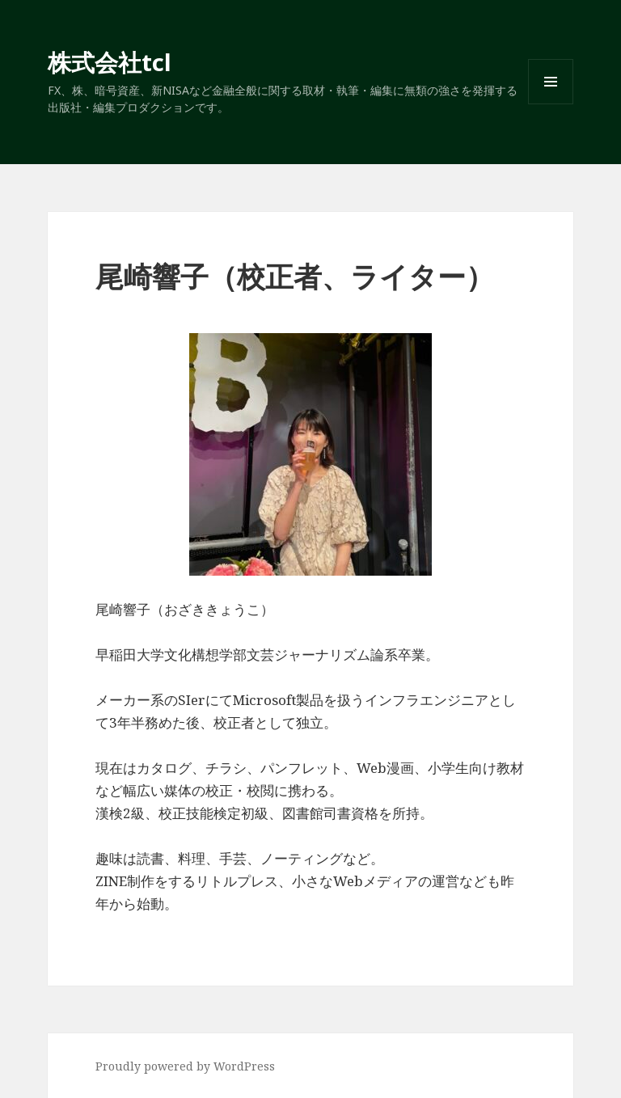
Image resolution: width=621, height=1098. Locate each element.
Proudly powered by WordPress (185, 1066)
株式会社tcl (109, 62)
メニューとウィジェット (551, 103)
